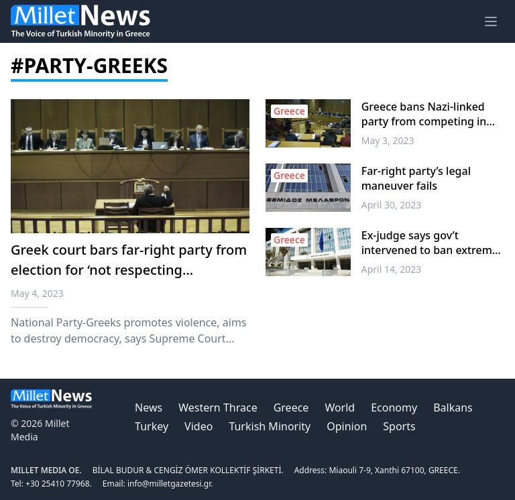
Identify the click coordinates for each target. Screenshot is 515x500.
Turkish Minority (269, 426)
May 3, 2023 (387, 140)
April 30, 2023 (391, 204)
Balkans (453, 407)
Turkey (151, 426)
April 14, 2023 (391, 269)
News (148, 407)
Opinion (347, 426)
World (340, 407)
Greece (291, 407)
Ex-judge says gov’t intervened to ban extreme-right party (431, 242)
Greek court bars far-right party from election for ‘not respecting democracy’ (129, 270)
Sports (399, 426)
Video (198, 426)
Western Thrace (217, 407)
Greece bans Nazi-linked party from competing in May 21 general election (424, 114)
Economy (394, 407)
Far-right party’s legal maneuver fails (416, 178)
